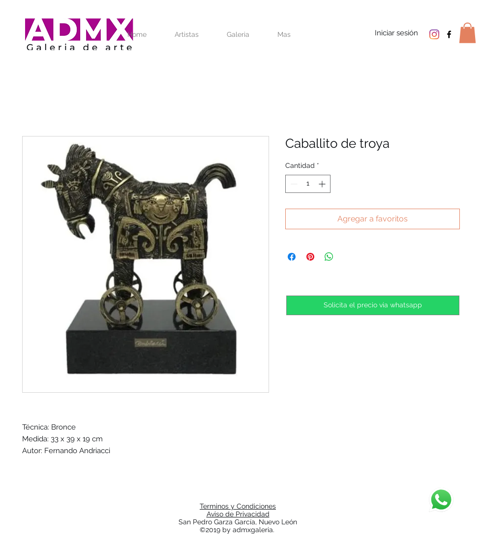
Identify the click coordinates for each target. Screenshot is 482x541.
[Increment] (323, 183)
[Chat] (441, 499)
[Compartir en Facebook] (292, 257)
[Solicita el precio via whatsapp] (372, 305)
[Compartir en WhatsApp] (329, 257)
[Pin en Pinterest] (310, 257)
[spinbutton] (308, 183)
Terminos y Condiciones (238, 506)
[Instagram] (434, 34)
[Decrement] (293, 183)
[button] (467, 33)
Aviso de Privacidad (238, 514)
